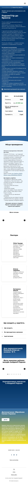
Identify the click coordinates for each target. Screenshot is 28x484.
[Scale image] (14, 220)
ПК (14, 469)
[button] (14, 328)
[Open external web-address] (7, 3)
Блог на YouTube (14, 460)
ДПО (14, 472)
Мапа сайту (14, 474)
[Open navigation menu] (24, 3)
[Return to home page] (14, 448)
